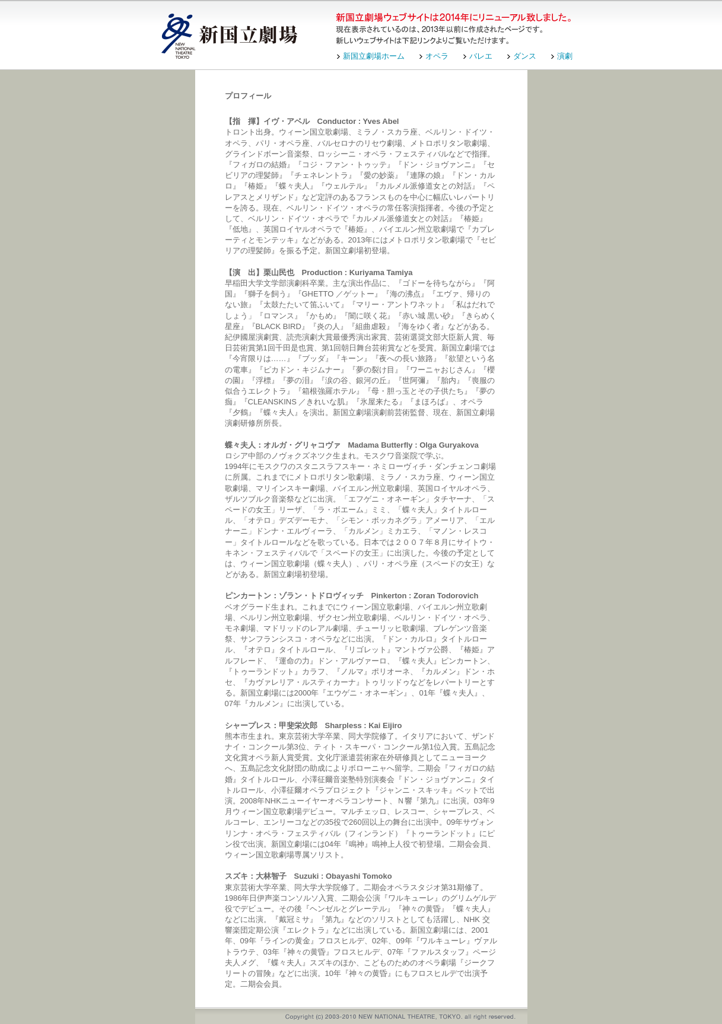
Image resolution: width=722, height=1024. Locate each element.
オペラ (437, 56)
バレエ (480, 56)
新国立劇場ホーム (374, 56)
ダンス (524, 56)
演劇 (564, 56)
